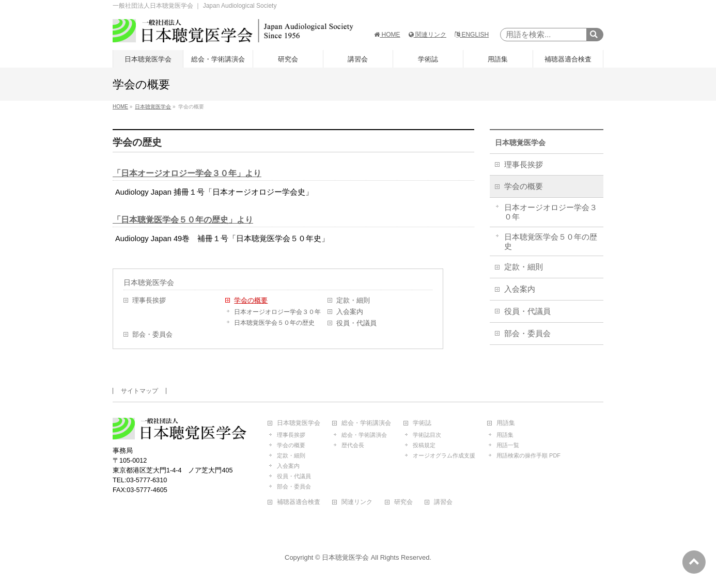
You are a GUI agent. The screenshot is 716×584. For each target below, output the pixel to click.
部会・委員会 (152, 334)
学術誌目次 (427, 435)
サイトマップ (139, 390)
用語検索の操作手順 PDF (528, 455)
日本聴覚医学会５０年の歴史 (274, 323)
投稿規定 (424, 445)
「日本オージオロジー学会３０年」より (187, 173)
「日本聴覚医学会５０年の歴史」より (183, 219)
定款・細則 (353, 300)
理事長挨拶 (149, 300)
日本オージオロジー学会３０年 (277, 312)
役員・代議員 (356, 323)
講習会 (443, 502)
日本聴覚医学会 (148, 282)
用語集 (505, 423)
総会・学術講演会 (366, 423)
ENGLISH (472, 34)
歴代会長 (352, 445)
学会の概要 (251, 300)
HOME (387, 34)
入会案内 (349, 311)
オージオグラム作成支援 (444, 455)
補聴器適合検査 (298, 502)
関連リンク (427, 34)
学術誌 (422, 423)
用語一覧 (507, 445)
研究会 (403, 502)
